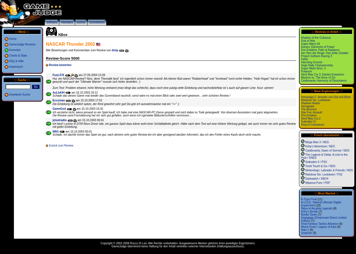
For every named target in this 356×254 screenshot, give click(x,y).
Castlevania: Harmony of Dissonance (324, 80)
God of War (308, 40)
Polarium (306, 71)
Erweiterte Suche (19, 94)
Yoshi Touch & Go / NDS (320, 166)
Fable (304, 59)
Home (13, 38)
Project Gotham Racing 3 (316, 56)
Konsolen (15, 50)
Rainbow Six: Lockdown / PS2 (323, 174)
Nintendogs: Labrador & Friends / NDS (329, 170)
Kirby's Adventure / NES (320, 146)
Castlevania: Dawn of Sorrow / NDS (327, 150)
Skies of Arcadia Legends (316, 208)
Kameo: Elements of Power (318, 46)
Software (51, 22)
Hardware (67, 22)
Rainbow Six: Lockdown (315, 100)
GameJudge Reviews (22, 44)
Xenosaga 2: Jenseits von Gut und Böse (325, 97)
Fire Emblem (309, 115)
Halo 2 (305, 229)
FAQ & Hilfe (16, 61)
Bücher (81, 22)
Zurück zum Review (61, 145)
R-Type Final (309, 199)
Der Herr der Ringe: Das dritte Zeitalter (325, 53)
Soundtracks (97, 22)
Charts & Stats (18, 55)
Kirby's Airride (309, 211)
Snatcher (306, 233)
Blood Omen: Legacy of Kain (318, 226)
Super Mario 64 (310, 43)
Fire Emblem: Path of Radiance (320, 50)
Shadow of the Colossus (316, 37)
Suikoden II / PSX (316, 161)
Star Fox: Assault (311, 112)
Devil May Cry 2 (311, 118)
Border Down (309, 214)
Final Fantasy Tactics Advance (319, 223)
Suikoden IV (308, 121)
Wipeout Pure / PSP (317, 182)
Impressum (16, 66)
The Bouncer (309, 109)
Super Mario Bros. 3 (313, 68)
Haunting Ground (311, 62)
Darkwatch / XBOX (316, 178)
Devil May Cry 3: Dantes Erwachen (322, 74)
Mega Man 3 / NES (317, 142)
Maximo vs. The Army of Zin (318, 77)
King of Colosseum (312, 124)
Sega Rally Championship (317, 65)
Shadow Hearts (310, 103)
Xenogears (307, 106)
